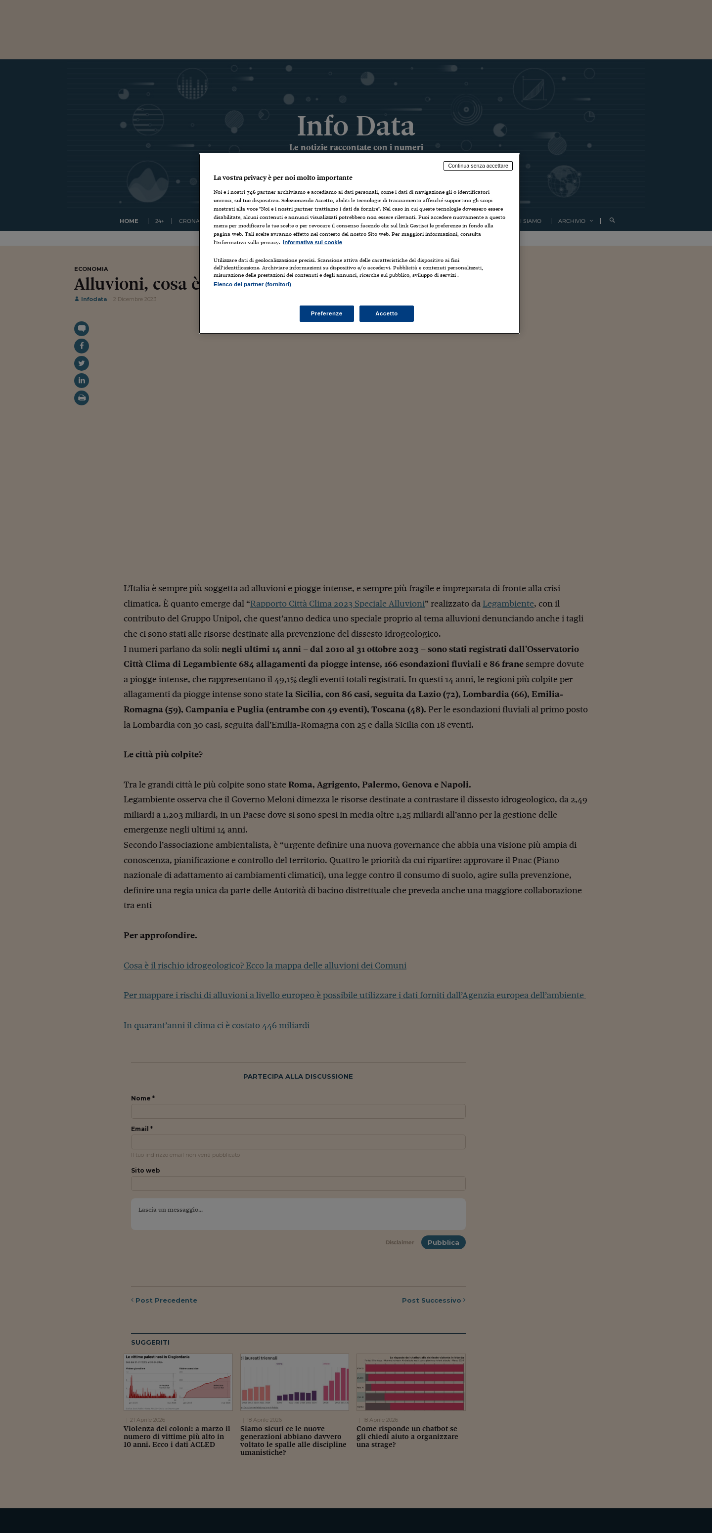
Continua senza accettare (478, 166)
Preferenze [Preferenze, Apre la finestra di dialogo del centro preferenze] (327, 313)
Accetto (386, 313)
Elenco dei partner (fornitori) (252, 284)
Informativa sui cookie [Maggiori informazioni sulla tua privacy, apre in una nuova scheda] (312, 242)
